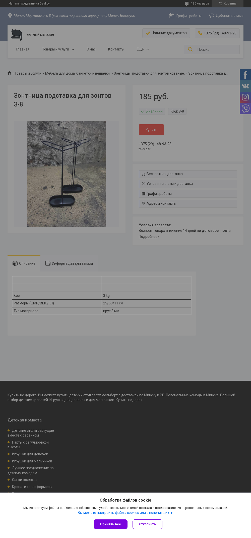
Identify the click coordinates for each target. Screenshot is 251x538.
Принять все (110, 524)
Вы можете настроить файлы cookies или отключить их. (124, 513)
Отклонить (147, 524)
